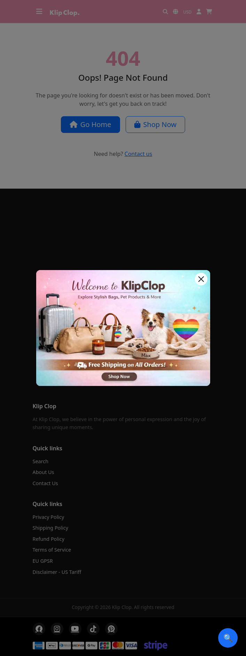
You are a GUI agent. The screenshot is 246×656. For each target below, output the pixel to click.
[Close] (201, 279)
